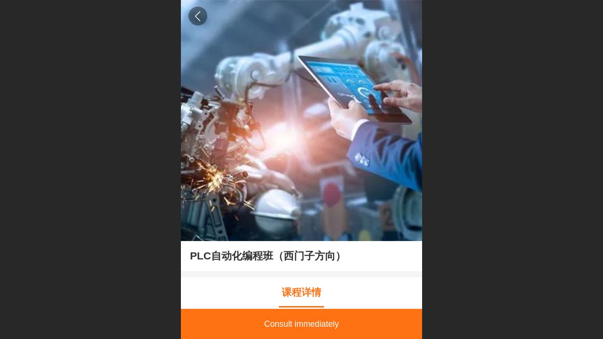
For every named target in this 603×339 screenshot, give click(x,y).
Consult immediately (301, 324)
